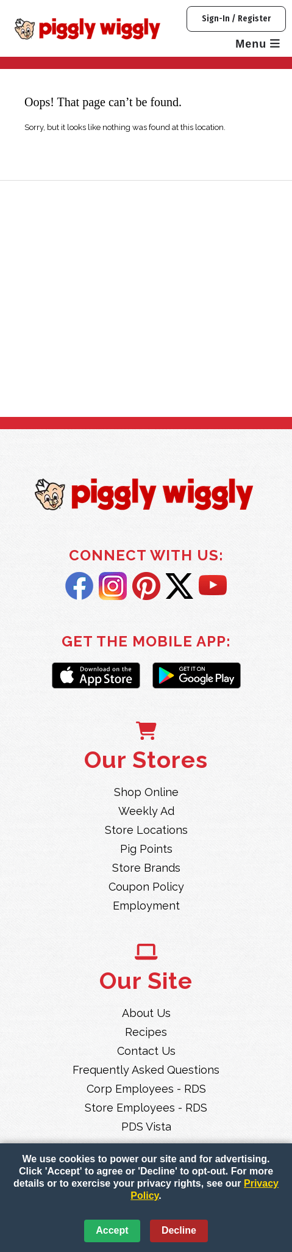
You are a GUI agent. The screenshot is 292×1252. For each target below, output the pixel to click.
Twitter (179, 586)
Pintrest (146, 586)
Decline (179, 1230)
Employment (146, 905)
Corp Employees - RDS (146, 1088)
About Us (146, 1013)
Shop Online (146, 792)
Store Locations (146, 829)
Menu (257, 44)
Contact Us (146, 1050)
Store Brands (146, 867)
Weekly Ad (146, 811)
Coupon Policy (146, 886)
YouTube (213, 586)
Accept (112, 1230)
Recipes (146, 1032)
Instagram (113, 586)
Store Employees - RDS (146, 1107)
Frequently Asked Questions (146, 1069)
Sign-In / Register (236, 18)
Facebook (79, 586)
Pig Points (146, 848)
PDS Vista (146, 1126)
